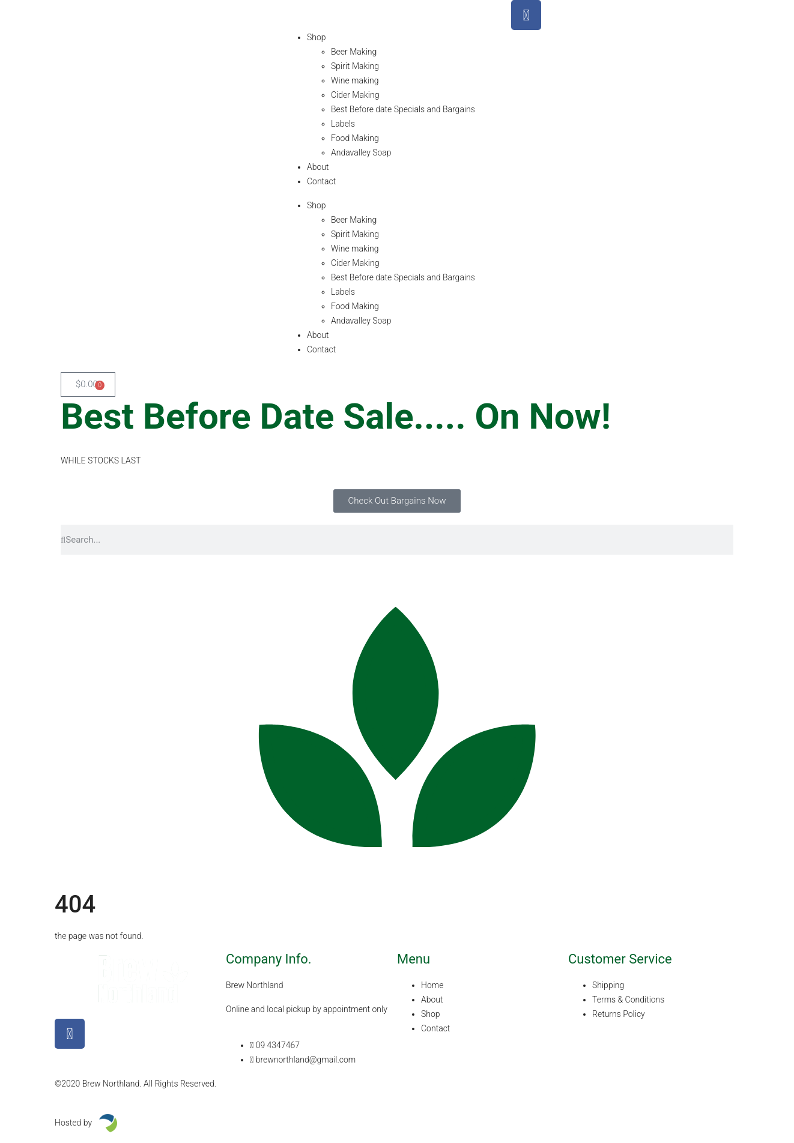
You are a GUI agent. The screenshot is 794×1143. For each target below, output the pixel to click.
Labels (343, 123)
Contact (321, 181)
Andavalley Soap (361, 152)
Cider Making (355, 95)
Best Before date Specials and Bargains (403, 109)
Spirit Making (355, 66)
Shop (316, 37)
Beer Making (354, 51)
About (318, 167)
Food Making (355, 138)
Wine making (354, 80)
